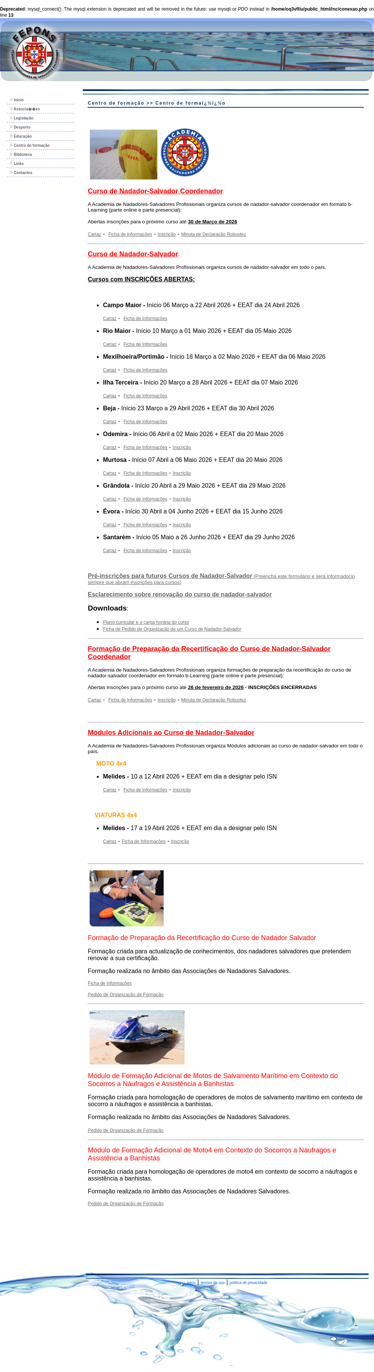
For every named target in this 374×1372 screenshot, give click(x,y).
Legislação (22, 118)
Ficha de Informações (130, 234)
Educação (21, 136)
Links (17, 164)
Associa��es (25, 109)
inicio (191, 1283)
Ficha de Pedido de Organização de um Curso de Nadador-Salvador (172, 629)
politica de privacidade (248, 1283)
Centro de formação (30, 145)
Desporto (20, 127)
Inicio (17, 100)
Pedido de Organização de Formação (125, 994)
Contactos (21, 173)
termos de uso (212, 1283)
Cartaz (94, 234)
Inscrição (167, 234)
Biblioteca (21, 154)
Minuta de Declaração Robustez (213, 234)
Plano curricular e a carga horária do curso (146, 622)
